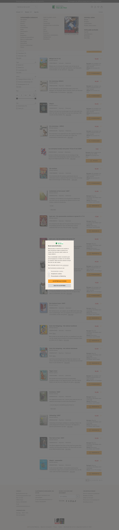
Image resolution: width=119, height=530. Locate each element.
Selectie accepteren (59, 285)
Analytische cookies (56, 274)
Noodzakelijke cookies (57, 271)
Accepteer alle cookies (59, 281)
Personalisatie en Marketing (58, 276)
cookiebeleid (65, 265)
